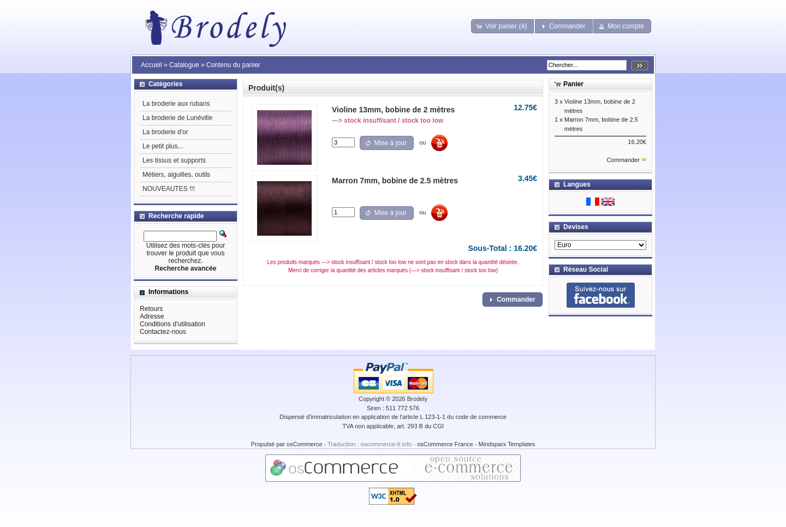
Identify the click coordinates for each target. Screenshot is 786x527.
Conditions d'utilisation (172, 324)
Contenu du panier (233, 65)
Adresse (152, 316)
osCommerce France (445, 444)
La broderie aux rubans (176, 103)
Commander (623, 160)
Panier (573, 84)
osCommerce (304, 444)
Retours (151, 309)
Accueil (151, 65)
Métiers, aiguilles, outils (176, 174)
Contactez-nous (163, 332)
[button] (502, 26)
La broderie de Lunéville (177, 118)
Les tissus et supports (174, 160)
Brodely (417, 399)
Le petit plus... (162, 146)
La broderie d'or (165, 132)
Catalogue (184, 65)
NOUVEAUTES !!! (168, 189)
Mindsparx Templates (507, 444)
